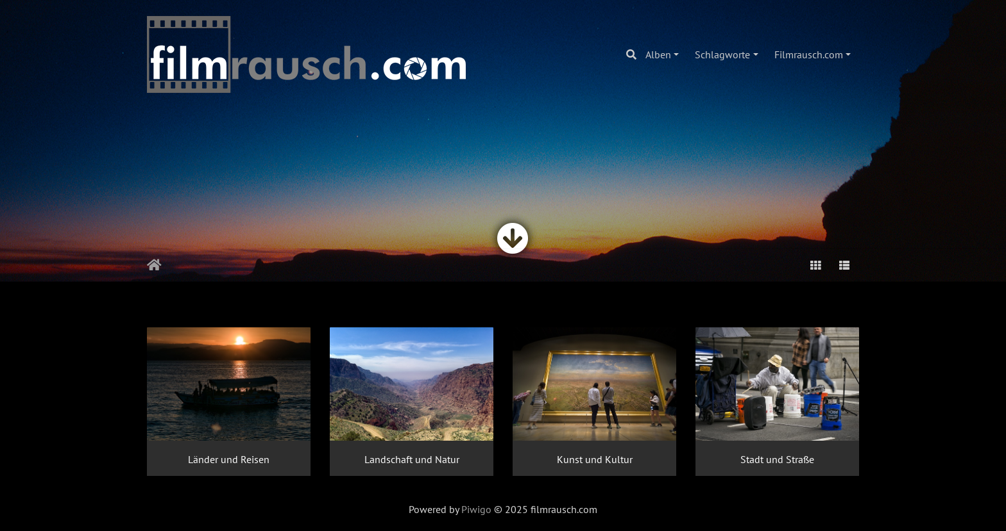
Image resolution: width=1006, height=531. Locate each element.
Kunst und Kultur (595, 459)
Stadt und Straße (777, 459)
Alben (658, 54)
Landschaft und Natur (411, 459)
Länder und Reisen (228, 459)
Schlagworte (722, 54)
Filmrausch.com (808, 54)
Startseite (154, 265)
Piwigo (476, 509)
